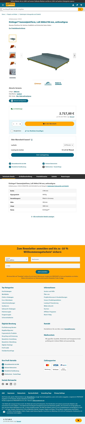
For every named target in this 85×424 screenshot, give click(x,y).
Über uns (47, 294)
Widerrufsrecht (48, 306)
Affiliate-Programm (50, 312)
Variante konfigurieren (18, 101)
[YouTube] (7, 384)
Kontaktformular (69, 329)
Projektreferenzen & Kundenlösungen (55, 297)
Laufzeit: (14, 145)
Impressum (10, 393)
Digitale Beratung (9, 324)
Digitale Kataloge (7, 345)
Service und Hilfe (49, 291)
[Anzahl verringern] (13, 124)
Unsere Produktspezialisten (52, 300)
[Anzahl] (16, 124)
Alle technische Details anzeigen (43, 217)
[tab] (8, 176)
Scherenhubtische (7, 318)
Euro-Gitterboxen (7, 300)
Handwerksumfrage (8, 351)
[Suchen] (80, 9)
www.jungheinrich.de (38, 400)
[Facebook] (3, 384)
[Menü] (3, 5)
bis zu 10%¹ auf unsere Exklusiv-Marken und (34, 1)
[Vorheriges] (21, 55)
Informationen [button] (49, 287)
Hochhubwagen (7, 291)
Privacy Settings (59, 393)
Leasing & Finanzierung (51, 303)
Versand (72, 117)
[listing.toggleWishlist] (34, 131)
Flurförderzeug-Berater (9, 327)
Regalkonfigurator (7, 330)
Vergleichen (17, 131)
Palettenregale (6, 312)
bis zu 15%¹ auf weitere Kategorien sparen (61, 1)
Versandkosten (31, 397)
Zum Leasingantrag (42, 155)
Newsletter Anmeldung (9, 339)
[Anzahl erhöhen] (20, 124)
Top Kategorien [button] (8, 287)
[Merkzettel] (77, 5)
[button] (31, 140)
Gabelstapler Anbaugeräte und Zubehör (58, 186)
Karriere (46, 309)
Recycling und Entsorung (9, 336)
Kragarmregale (6, 315)
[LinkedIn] (11, 384)
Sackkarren (5, 306)
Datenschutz (21, 393)
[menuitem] (73, 5)
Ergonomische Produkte (9, 333)
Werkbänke (5, 294)
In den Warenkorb (49, 124)
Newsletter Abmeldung (9, 342)
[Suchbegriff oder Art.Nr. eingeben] (40, 9)
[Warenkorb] (81, 5)
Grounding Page (46, 393)
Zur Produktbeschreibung (17, 28)
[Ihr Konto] (73, 5)
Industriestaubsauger (8, 303)
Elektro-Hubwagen (8, 297)
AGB (3, 393)
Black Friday (48, 315)
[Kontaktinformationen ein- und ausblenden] (4, 412)
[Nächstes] (74, 55)
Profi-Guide (5, 348)
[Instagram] (15, 384)
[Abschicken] (42, 272)
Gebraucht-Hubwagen (9, 309)
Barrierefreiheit (33, 393)
